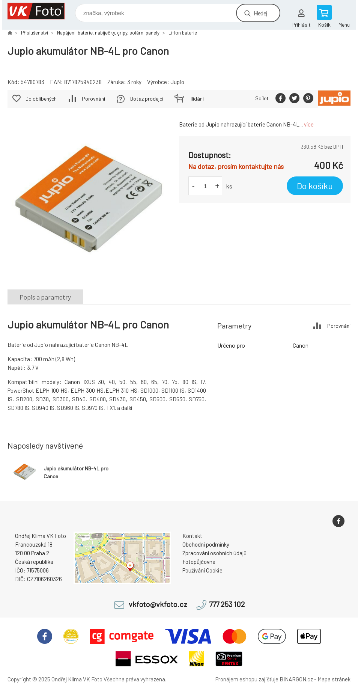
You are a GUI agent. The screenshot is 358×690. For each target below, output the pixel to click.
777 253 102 (227, 604)
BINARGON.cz (296, 679)
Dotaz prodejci (146, 98)
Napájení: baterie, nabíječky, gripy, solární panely (108, 33)
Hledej (260, 13)
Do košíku (315, 186)
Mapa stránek (333, 679)
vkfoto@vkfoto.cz (158, 604)
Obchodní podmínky (205, 544)
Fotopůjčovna (198, 561)
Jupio (177, 81)
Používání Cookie (202, 570)
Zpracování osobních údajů (214, 553)
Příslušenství (34, 33)
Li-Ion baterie (182, 33)
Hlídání (196, 98)
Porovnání (93, 98)
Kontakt (192, 535)
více (309, 124)
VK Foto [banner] (41, 11)
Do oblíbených (41, 98)
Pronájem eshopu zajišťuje (246, 679)
